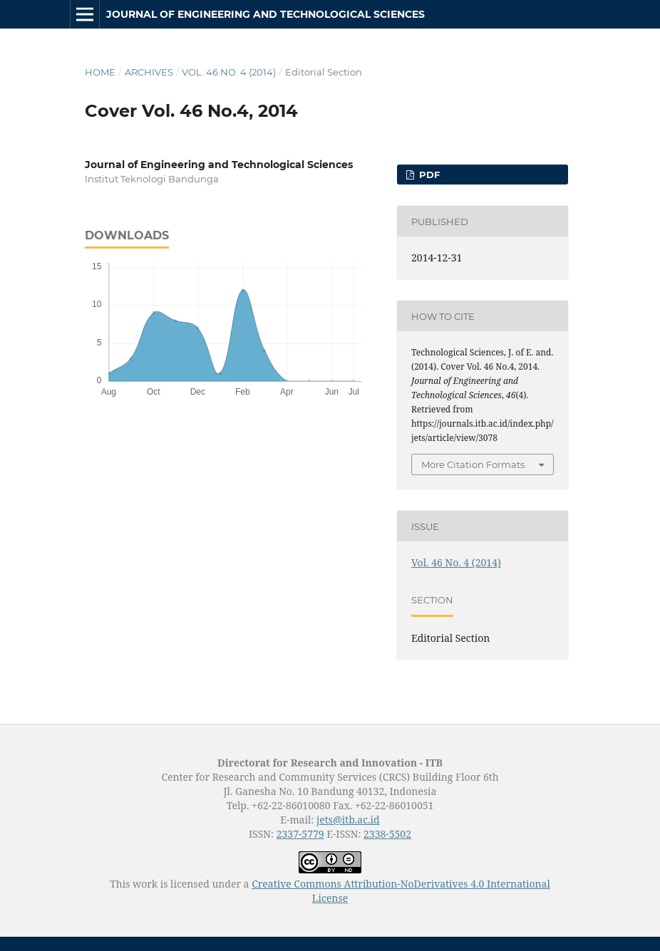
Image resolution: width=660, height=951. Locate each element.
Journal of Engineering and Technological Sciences (265, 14)
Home (100, 72)
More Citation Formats (473, 464)
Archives (149, 72)
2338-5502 (387, 834)
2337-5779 (300, 834)
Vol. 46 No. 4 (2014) (229, 72)
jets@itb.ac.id (348, 819)
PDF (428, 174)
